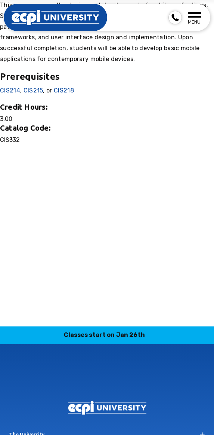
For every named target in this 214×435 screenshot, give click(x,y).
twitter (133, 380)
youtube (151, 380)
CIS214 (10, 90)
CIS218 (64, 90)
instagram (80, 380)
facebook (63, 380)
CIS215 (33, 90)
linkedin (98, 380)
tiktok (116, 380)
